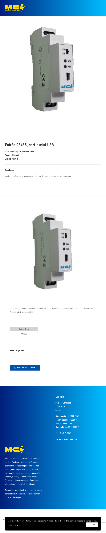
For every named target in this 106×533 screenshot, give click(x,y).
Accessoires (45, 126)
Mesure (36, 126)
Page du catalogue (24, 368)
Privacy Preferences (14, 525)
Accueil (29, 126)
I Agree (92, 525)
